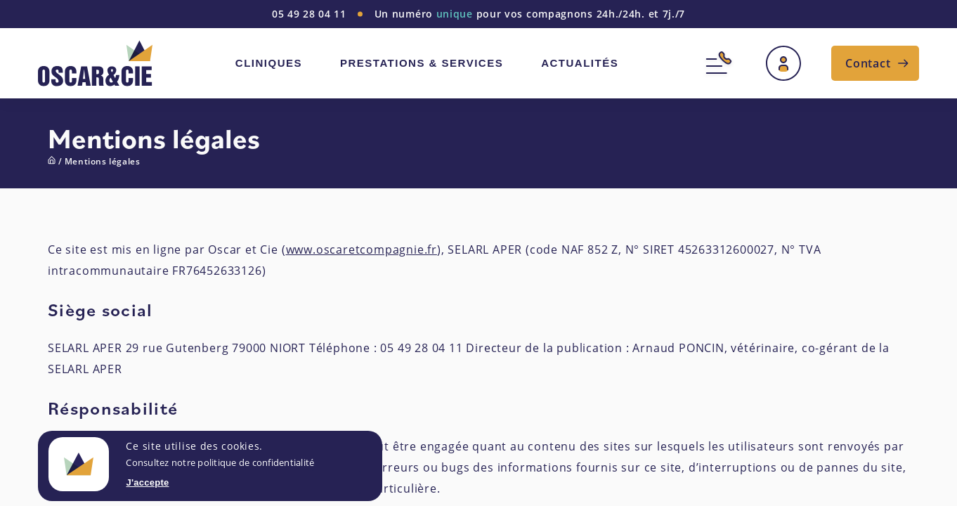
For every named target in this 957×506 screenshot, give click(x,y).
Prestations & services (421, 63)
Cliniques (268, 63)
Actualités (579, 63)
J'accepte (147, 482)
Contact (868, 63)
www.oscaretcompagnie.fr (361, 249)
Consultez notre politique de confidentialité (220, 462)
